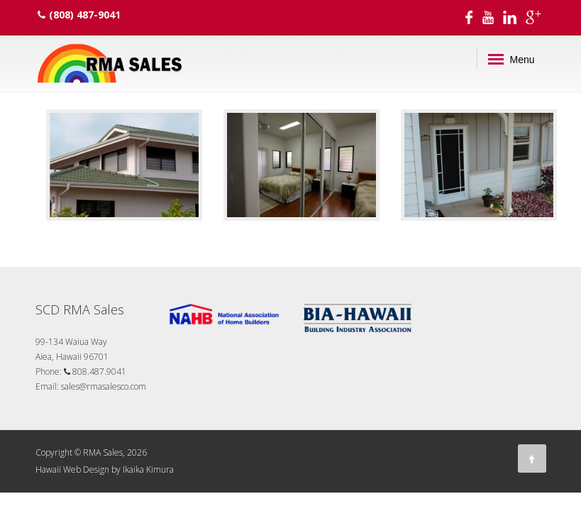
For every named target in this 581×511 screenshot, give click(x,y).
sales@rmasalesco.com (103, 386)
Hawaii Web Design (72, 469)
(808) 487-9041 (79, 14)
